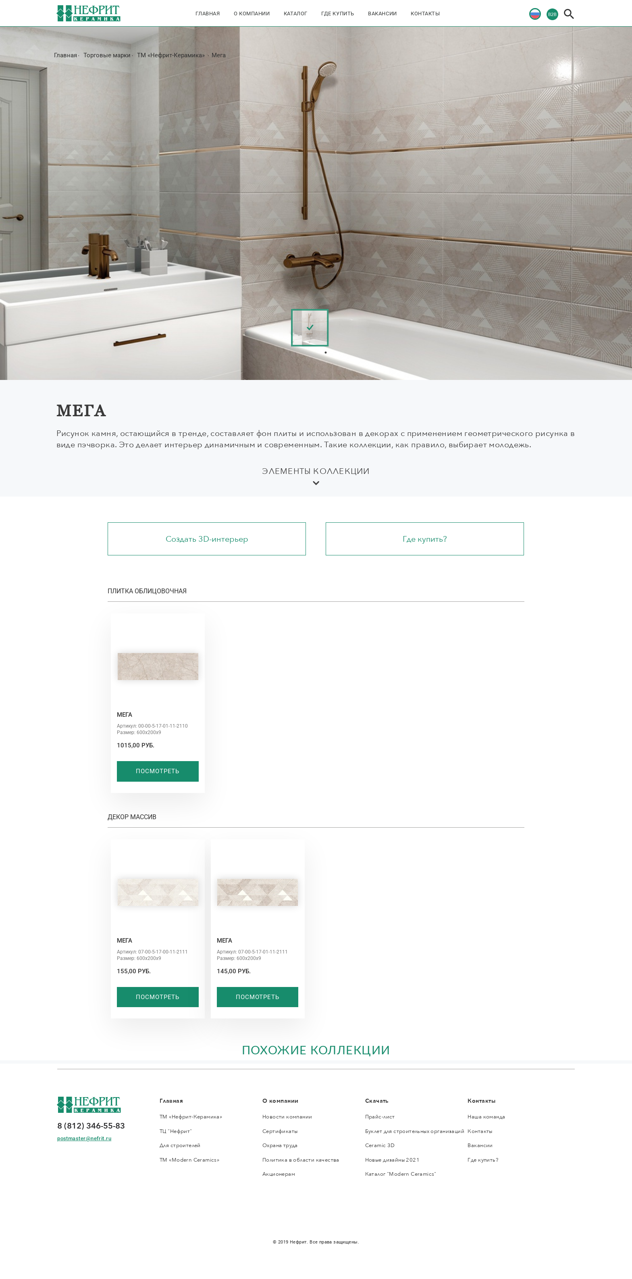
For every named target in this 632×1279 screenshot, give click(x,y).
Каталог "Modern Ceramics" (401, 1174)
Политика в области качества (300, 1160)
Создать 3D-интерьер (207, 539)
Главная (207, 13)
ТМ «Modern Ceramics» (189, 1160)
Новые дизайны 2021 (392, 1160)
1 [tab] (326, 352)
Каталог (296, 13)
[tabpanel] (319, 327)
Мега (219, 55)
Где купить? (425, 539)
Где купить (337, 13)
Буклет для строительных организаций (414, 1131)
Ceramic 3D (380, 1145)
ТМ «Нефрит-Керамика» (171, 55)
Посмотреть (157, 771)
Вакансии (382, 13)
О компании (252, 13)
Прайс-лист (380, 1116)
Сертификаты (280, 1131)
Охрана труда (280, 1145)
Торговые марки (107, 55)
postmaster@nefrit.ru (84, 1138)
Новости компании (287, 1116)
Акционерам (278, 1174)
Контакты (425, 13)
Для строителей (180, 1145)
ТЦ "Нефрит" (176, 1131)
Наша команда (486, 1116)
